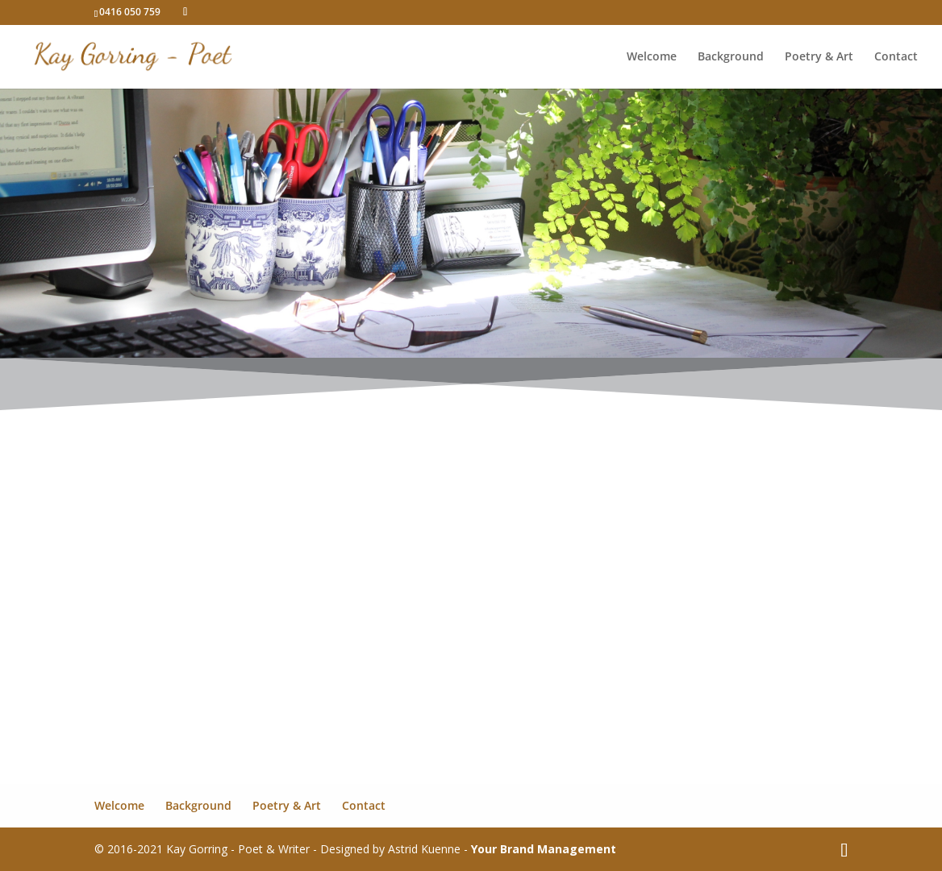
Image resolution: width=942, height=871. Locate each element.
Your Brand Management (543, 848)
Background (731, 57)
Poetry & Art (819, 57)
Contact (896, 57)
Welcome (652, 57)
